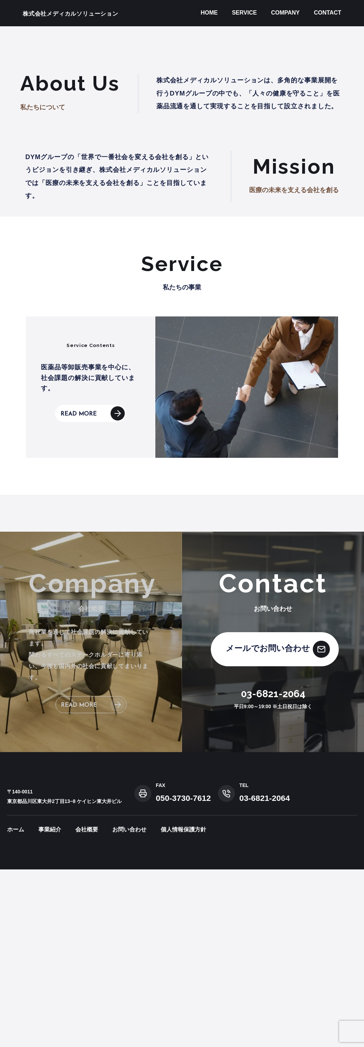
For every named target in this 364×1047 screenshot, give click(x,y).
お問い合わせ (129, 1007)
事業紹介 (49, 1007)
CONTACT (327, 13)
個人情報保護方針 (183, 1007)
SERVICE (244, 13)
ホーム (15, 1007)
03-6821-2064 (273, 871)
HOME (209, 13)
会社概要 (86, 1007)
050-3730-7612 (183, 975)
